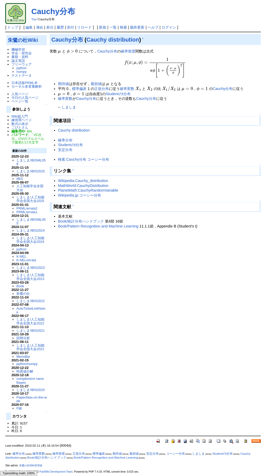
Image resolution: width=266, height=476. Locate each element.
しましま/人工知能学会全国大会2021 (30, 347)
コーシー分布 (175, 453)
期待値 (63, 84)
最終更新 (137, 27)
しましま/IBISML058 (30, 162)
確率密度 (128, 51)
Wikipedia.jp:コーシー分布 (79, 195)
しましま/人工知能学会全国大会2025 (30, 199)
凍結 (39, 27)
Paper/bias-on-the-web (31, 399)
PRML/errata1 (26, 212)
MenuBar (23, 356)
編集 (29, 27)
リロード (84, 27)
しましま (69, 107)
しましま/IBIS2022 (30, 301)
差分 (50, 27)
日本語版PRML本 (24, 83)
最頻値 (96, 84)
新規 (102, 27)
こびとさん (19, 127)
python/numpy (26, 364)
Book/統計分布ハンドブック (81, 221)
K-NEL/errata (26, 260)
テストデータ (21, 75)
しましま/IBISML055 (30, 221)
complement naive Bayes (30, 380)
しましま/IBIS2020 (30, 390)
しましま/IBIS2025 (30, 171)
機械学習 (18, 49)
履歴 (60, 27)
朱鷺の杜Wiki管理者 (30, 465)
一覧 (113, 27)
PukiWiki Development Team (56, 471)
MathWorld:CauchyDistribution (83, 186)
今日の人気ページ (24, 98)
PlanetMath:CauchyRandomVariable (88, 190)
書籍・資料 (19, 57)
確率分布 (65, 140)
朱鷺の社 (23, 294)
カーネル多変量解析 (26, 86)
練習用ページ (21, 120)
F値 (19, 408)
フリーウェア (21, 64)
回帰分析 (23, 338)
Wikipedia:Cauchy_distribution (83, 181)
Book (20, 286)
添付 (70, 27)
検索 (123, 27)
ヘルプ (153, 27)
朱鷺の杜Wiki (23, 40)
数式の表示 (19, 124)
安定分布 (65, 150)
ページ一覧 (19, 101)
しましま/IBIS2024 (30, 230)
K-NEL (21, 256)
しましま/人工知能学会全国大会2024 (30, 240)
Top (33, 19)
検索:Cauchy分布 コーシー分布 (83, 159)
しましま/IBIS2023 (30, 268)
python (21, 68)
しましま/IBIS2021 (30, 330)
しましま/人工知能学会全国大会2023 (30, 277)
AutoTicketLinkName (30, 310)
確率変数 (127, 89)
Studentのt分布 (118, 94)
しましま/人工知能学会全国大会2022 (30, 321)
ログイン (169, 27)
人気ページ (19, 94)
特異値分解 (24, 371)
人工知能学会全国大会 (29, 188)
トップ (12, 27)
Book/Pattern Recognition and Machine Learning (98, 226)
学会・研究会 (21, 53)
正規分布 (101, 89)
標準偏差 (79, 89)
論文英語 (18, 61)
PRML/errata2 (26, 208)
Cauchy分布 (53, 11)
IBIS (19, 179)
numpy (21, 72)
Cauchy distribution (113, 39)
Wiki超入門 (19, 116)
